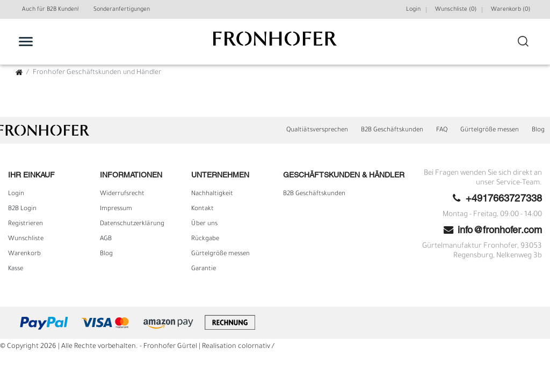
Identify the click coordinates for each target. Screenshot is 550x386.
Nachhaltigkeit (212, 194)
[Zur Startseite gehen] (19, 74)
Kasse (15, 269)
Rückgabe (205, 239)
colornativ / (256, 347)
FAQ (441, 130)
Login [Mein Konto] (413, 9)
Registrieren (25, 224)
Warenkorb (24, 254)
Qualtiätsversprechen (317, 130)
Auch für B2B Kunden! (50, 9)
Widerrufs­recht (122, 194)
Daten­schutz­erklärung (132, 224)
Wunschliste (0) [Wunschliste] (455, 9)
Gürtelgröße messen (489, 130)
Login (16, 194)
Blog (538, 130)
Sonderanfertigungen (121, 9)
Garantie (203, 269)
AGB (106, 239)
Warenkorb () (510, 9)
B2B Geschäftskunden (392, 130)
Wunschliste (26, 239)
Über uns (204, 224)
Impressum (116, 209)
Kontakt (202, 209)
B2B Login (22, 209)
